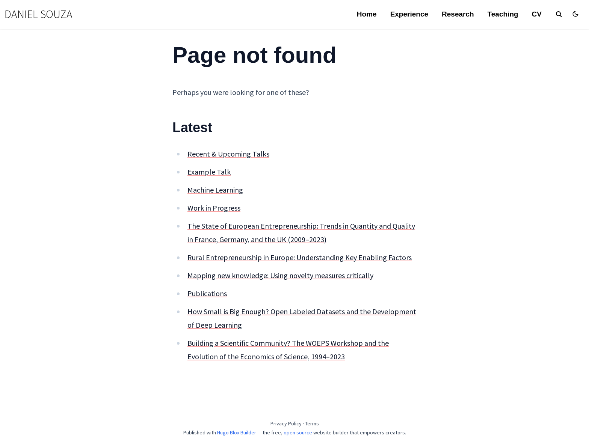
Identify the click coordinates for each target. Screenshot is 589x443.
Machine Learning (215, 189)
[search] (558, 14)
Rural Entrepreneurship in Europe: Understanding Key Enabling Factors (299, 257)
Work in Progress (213, 207)
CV (537, 14)
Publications (207, 293)
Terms (312, 423)
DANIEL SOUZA (38, 14)
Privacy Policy (286, 423)
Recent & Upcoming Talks (228, 153)
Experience (409, 14)
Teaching (503, 14)
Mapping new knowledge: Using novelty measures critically (280, 275)
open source (298, 432)
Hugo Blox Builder (236, 432)
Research (458, 14)
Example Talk (209, 171)
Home (367, 14)
